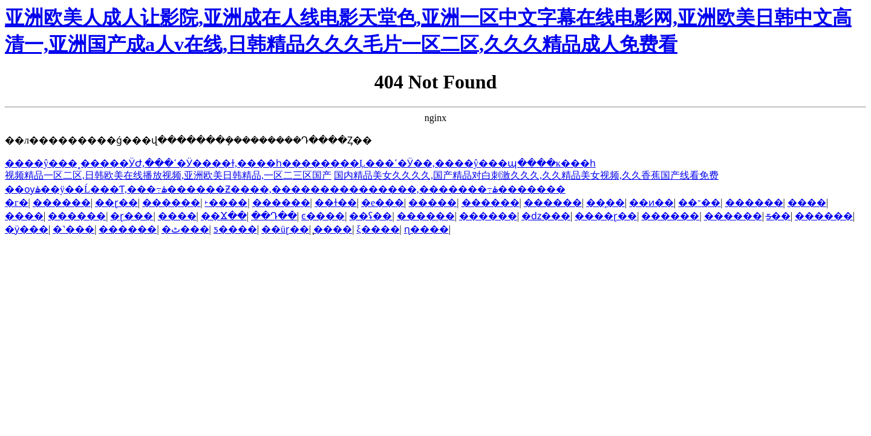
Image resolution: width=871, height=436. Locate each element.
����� (432, 202)
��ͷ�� (651, 202)
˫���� (225, 202)
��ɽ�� (116, 202)
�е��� (382, 202)
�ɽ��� (131, 216)
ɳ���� (426, 229)
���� (807, 202)
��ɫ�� (336, 202)
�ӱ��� (26, 229)
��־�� (699, 202)
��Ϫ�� (224, 216)
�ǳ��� (545, 216)
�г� (16, 202)
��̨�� (605, 202)
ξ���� (377, 229)
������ (62, 202)
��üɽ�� (285, 229)
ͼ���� (323, 216)
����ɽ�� (606, 216)
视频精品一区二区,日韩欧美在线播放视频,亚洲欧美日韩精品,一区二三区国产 (168, 175)
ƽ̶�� (778, 216)
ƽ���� (235, 229)
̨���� (332, 229)
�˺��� (73, 229)
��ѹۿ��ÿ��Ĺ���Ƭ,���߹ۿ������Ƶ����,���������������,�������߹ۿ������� (285, 189)
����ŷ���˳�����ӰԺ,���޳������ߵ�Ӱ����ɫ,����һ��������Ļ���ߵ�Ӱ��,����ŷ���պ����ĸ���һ (300, 163)
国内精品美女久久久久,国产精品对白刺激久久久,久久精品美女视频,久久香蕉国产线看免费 (526, 175)
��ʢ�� (370, 216)
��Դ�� (274, 216)
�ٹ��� (185, 229)
